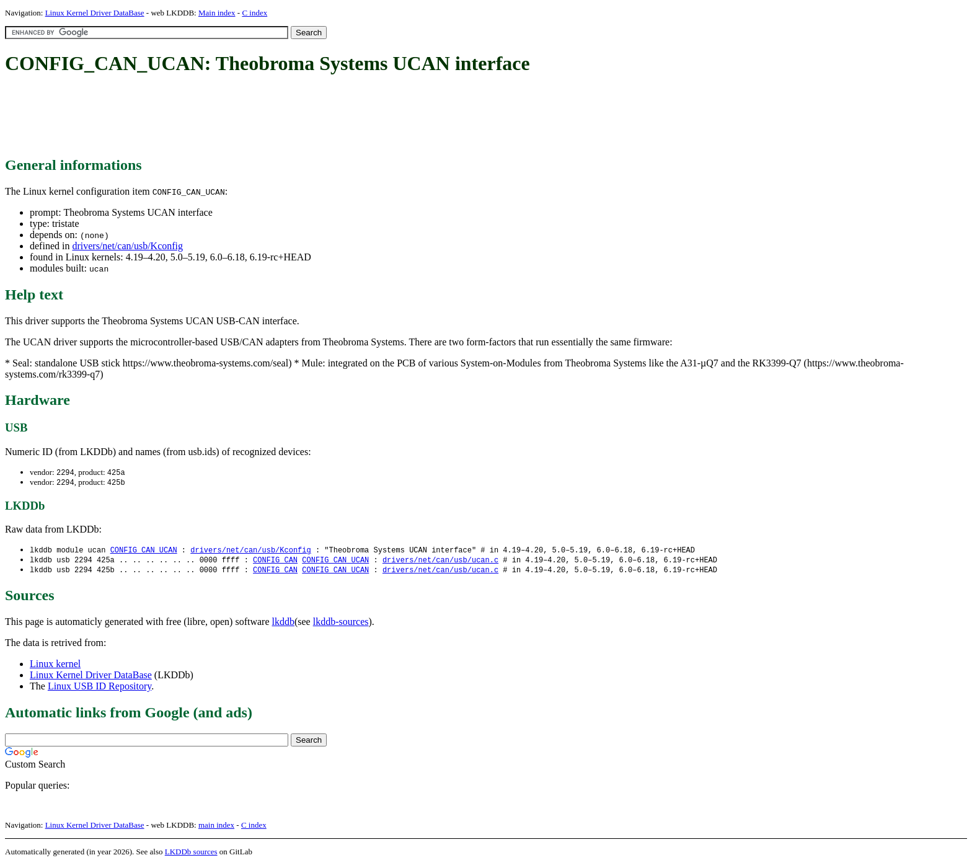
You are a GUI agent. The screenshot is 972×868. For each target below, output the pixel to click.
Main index (217, 12)
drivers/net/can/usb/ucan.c (440, 562)
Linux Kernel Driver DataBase (94, 12)
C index (254, 12)
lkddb (283, 624)
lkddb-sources (341, 624)
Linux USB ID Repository (99, 689)
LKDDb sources (191, 854)
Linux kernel (55, 667)
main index (216, 828)
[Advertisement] (230, 116)
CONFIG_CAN (275, 562)
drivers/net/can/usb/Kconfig (127, 246)
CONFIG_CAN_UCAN (143, 551)
